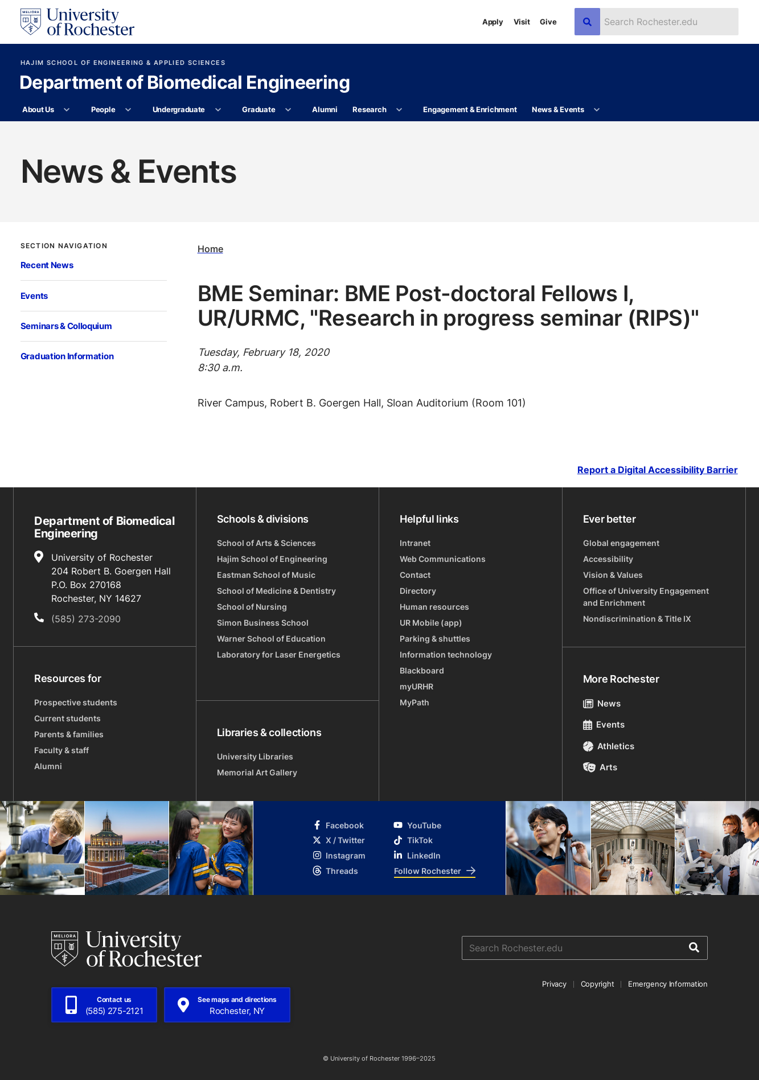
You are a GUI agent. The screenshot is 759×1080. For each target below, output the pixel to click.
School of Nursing (252, 606)
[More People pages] (128, 109)
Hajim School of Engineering (272, 558)
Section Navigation (64, 246)
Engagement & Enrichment (469, 109)
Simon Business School (263, 622)
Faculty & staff (61, 750)
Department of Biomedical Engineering (184, 83)
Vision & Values (613, 574)
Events (34, 296)
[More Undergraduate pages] (217, 109)
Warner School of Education (271, 638)
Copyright (597, 984)
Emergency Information (668, 984)
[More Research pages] (399, 109)
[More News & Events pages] (597, 109)
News (602, 703)
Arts (600, 767)
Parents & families (69, 734)
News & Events (558, 109)
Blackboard (422, 670)
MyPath (414, 702)
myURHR (416, 686)
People (103, 109)
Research (369, 109)
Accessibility (608, 558)
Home (210, 249)
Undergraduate (179, 109)
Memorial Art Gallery (257, 772)
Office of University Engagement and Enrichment (646, 596)
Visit (522, 22)
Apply (492, 22)
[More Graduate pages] (288, 109)
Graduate (258, 109)
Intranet (415, 542)
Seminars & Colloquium (66, 326)
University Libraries (255, 756)
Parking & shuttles (435, 638)
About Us (38, 109)
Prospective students (75, 702)
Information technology (446, 654)
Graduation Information (67, 356)
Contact (415, 574)
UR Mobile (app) (431, 622)
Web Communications (443, 558)
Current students (67, 718)
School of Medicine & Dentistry (276, 590)
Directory (418, 590)
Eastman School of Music (266, 574)
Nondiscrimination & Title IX (637, 618)
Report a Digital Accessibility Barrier (657, 470)
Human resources (434, 606)
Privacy (554, 984)
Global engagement (621, 542)
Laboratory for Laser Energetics (278, 654)
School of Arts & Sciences (266, 542)
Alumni (324, 109)
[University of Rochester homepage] (77, 22)
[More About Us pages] (67, 109)
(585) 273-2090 (86, 619)
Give (548, 22)
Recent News (46, 265)
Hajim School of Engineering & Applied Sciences (122, 63)
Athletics (609, 746)
